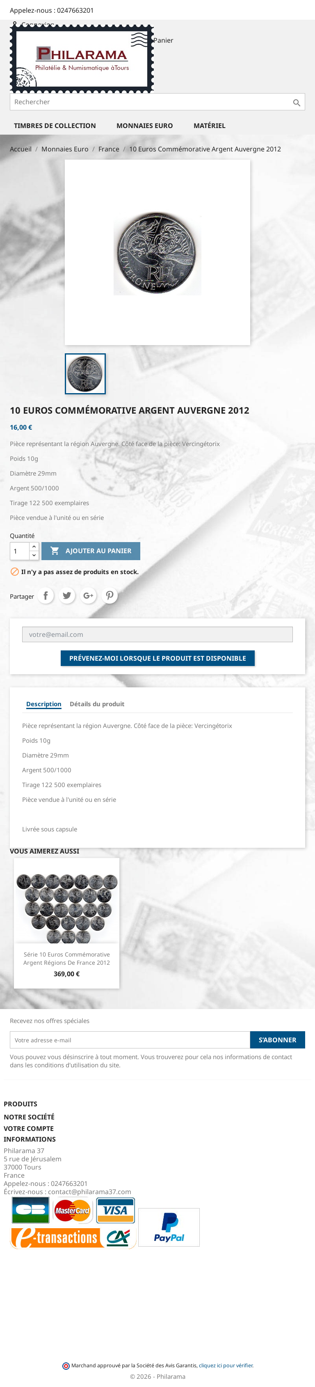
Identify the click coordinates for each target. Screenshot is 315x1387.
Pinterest (109, 595)
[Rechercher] (157, 101)
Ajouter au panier (91, 551)
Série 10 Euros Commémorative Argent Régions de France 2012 (66, 958)
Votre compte (29, 1128)
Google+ (88, 595)
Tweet (67, 595)
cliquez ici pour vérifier (225, 1365)
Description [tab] (44, 704)
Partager (45, 595)
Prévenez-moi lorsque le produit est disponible (157, 658)
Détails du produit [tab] (97, 704)
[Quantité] (20, 551)
